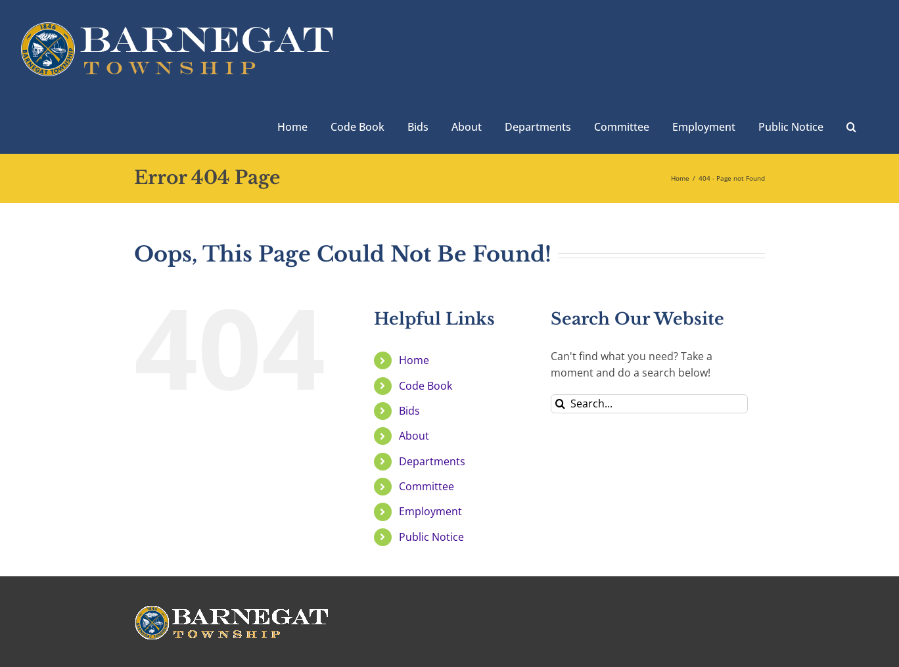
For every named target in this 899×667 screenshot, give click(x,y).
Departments (432, 461)
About (414, 435)
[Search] (560, 403)
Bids (409, 410)
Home (414, 360)
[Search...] (649, 403)
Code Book (425, 386)
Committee (426, 486)
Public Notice (431, 537)
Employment (430, 511)
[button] (851, 125)
